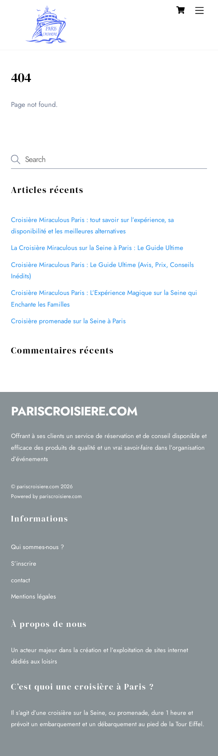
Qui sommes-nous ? (37, 546)
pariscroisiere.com (38, 486)
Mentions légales (33, 596)
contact (20, 580)
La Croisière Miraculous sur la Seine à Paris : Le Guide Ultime (97, 248)
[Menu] (199, 10)
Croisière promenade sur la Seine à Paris (68, 321)
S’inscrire (23, 563)
